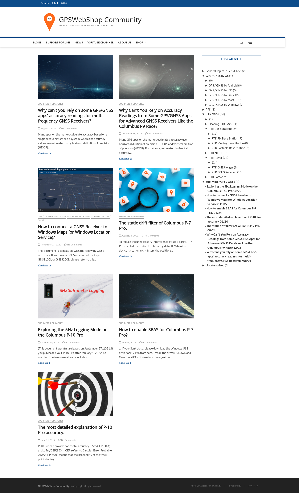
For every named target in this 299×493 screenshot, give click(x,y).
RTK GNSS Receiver (78, 216)
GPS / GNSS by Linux (222, 95)
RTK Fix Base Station (224, 138)
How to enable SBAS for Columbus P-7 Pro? (156, 332)
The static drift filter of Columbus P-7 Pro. (155, 225)
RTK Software (217, 177)
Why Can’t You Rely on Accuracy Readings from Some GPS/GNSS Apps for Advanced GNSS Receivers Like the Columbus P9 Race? (156, 118)
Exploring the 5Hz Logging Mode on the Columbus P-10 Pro (73, 332)
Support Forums (65, 42)
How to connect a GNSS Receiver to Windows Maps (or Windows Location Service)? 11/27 (232, 199)
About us (131, 42)
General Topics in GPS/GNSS (223, 71)
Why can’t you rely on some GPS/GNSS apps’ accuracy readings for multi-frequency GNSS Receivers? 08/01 (231, 256)
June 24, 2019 (127, 342)
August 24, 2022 (128, 235)
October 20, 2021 (48, 342)
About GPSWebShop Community (206, 485)
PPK (208, 109)
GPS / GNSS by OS (217, 75)
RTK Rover (215, 157)
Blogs (44, 42)
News (86, 42)
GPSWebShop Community (100, 19)
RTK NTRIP (216, 153)
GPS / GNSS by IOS (220, 90)
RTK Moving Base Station (227, 143)
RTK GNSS (212, 114)
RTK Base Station (220, 128)
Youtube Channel (107, 42)
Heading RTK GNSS (221, 124)
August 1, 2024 (47, 128)
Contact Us (253, 485)
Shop (146, 42)
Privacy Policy (234, 485)
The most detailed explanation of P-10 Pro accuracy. (75, 429)
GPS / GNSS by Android (223, 85)
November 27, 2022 (49, 244)
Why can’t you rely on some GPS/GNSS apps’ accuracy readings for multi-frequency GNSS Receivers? (75, 115)
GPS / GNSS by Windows (52, 216)
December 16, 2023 (130, 133)
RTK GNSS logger (222, 167)
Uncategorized (215, 265)
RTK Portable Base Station (228, 148)
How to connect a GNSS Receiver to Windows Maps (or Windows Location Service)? (74, 232)
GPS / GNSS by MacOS (223, 100)
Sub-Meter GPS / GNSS (50, 103)
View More (48, 154)
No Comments (68, 128)
